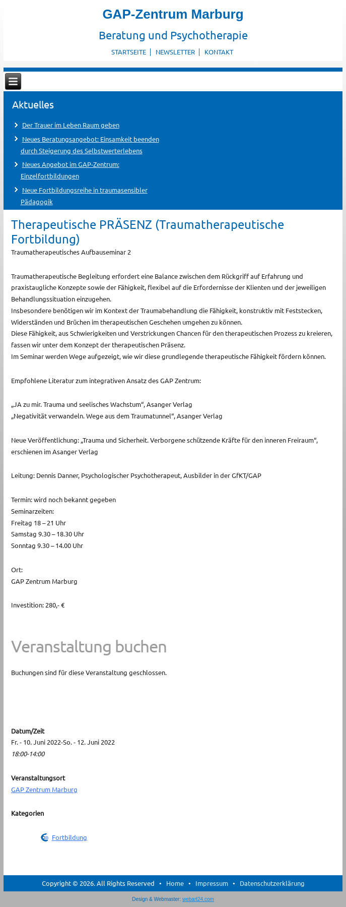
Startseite (128, 51)
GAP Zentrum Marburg (44, 789)
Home (175, 883)
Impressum (211, 883)
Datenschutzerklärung (272, 883)
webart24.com (198, 899)
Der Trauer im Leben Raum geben (70, 124)
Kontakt (218, 51)
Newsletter (175, 51)
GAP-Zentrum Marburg (172, 14)
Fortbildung (69, 837)
